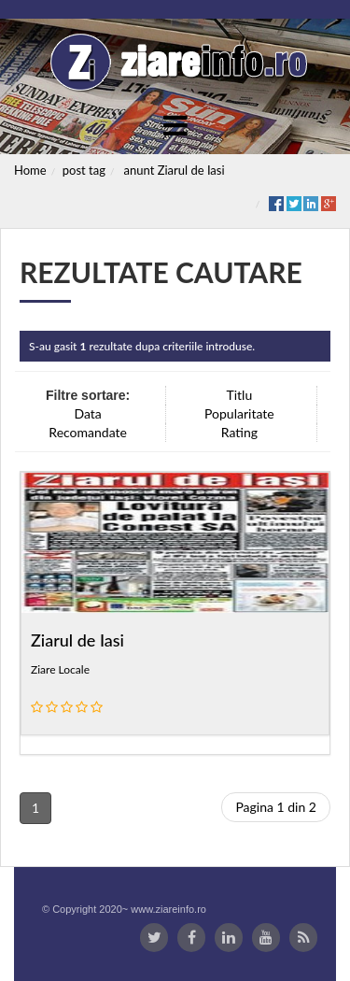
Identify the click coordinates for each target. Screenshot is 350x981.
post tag (84, 170)
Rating (239, 432)
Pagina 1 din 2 (275, 807)
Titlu (239, 395)
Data (87, 413)
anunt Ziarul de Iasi (174, 170)
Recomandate (88, 432)
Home (30, 170)
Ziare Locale (60, 669)
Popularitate (239, 413)
